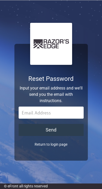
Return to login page (51, 144)
